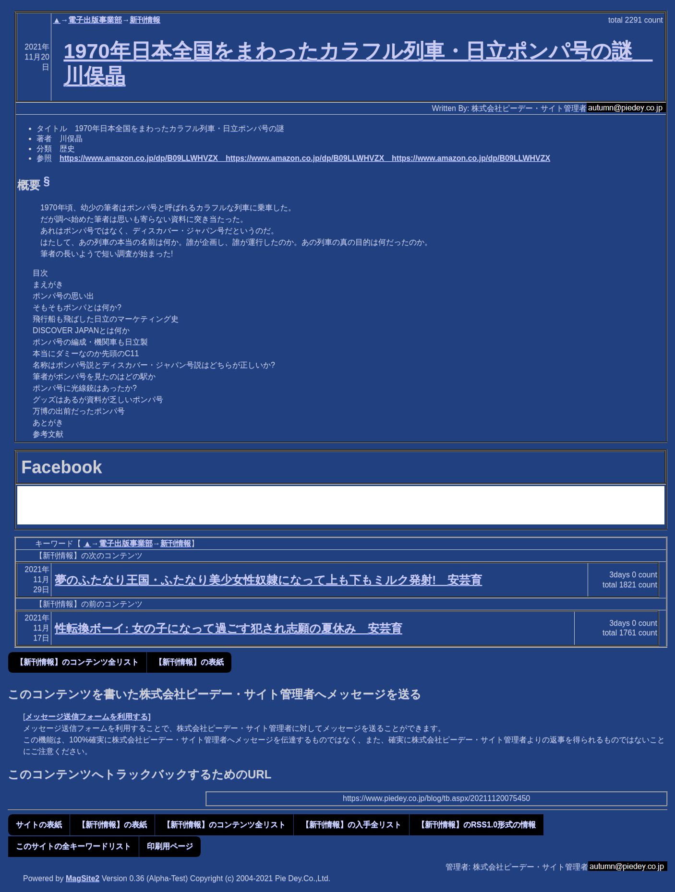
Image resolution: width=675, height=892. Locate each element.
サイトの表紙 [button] (39, 825)
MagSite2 (82, 878)
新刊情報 (145, 20)
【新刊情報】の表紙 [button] (189, 662)
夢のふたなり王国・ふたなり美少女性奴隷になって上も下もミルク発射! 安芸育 (268, 579)
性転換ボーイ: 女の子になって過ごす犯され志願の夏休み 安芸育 (228, 628)
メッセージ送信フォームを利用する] (87, 717)
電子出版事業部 (95, 20)
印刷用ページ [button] (170, 846)
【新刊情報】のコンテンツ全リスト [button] (77, 662)
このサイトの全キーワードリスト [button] (73, 846)
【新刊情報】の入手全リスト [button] (351, 825)
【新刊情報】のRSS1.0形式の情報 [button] (476, 825)
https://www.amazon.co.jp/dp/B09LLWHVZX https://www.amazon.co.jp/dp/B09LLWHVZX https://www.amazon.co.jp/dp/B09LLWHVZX (305, 158)
